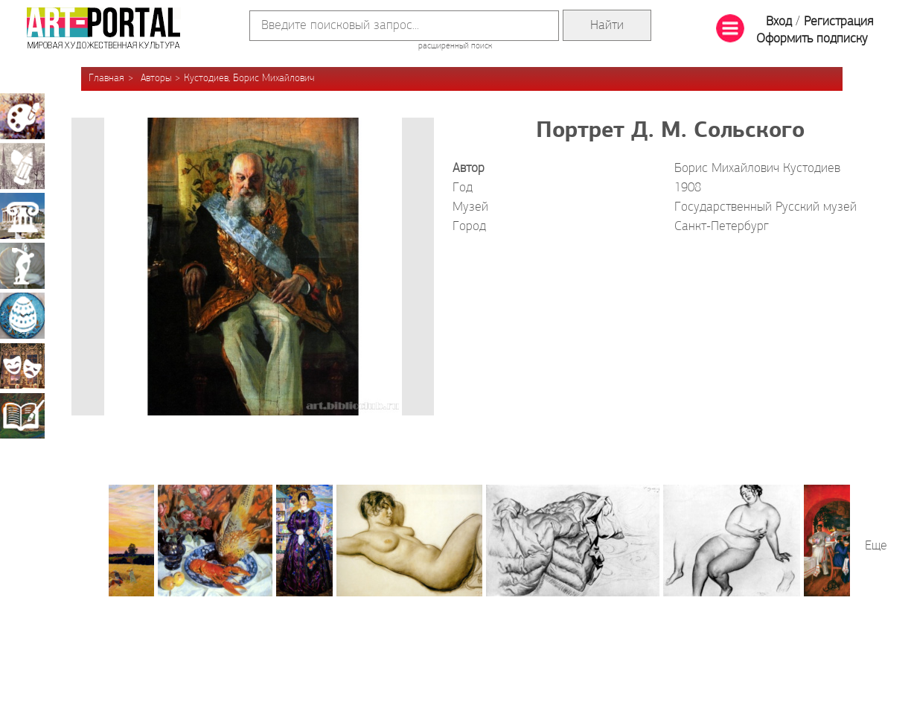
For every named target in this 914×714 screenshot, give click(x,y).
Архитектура (22, 216)
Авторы (156, 78)
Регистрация (838, 22)
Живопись (22, 116)
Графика (22, 166)
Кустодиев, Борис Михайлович (249, 78)
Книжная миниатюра (22, 415)
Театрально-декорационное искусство (22, 365)
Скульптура (22, 266)
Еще (876, 546)
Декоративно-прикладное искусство (22, 316)
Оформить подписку (812, 39)
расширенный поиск (455, 46)
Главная (106, 78)
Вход (779, 22)
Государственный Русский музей (765, 207)
